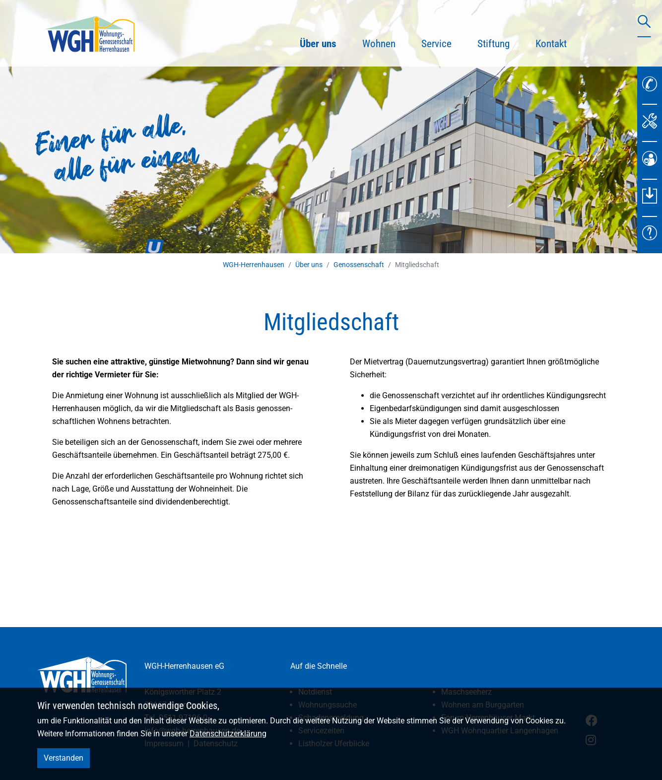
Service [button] (436, 44)
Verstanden (63, 758)
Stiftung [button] (493, 44)
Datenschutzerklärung (228, 733)
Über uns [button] (324, 42)
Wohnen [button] (379, 44)
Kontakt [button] (551, 44)
